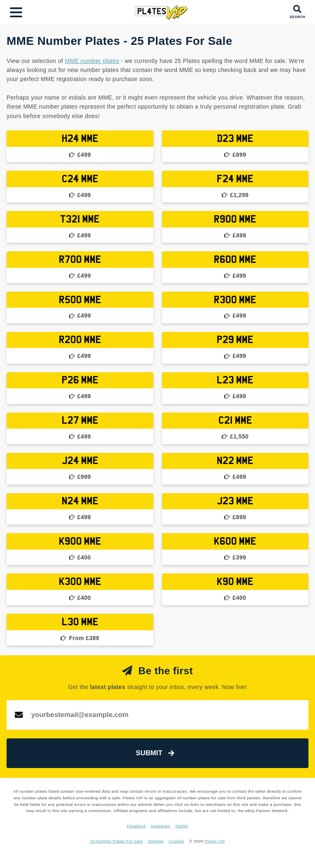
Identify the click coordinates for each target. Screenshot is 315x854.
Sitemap (156, 841)
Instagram (160, 826)
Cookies (176, 841)
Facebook (136, 826)
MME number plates (92, 61)
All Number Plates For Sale (116, 841)
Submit (155, 753)
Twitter (181, 826)
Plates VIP (215, 841)
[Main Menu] (16, 12)
